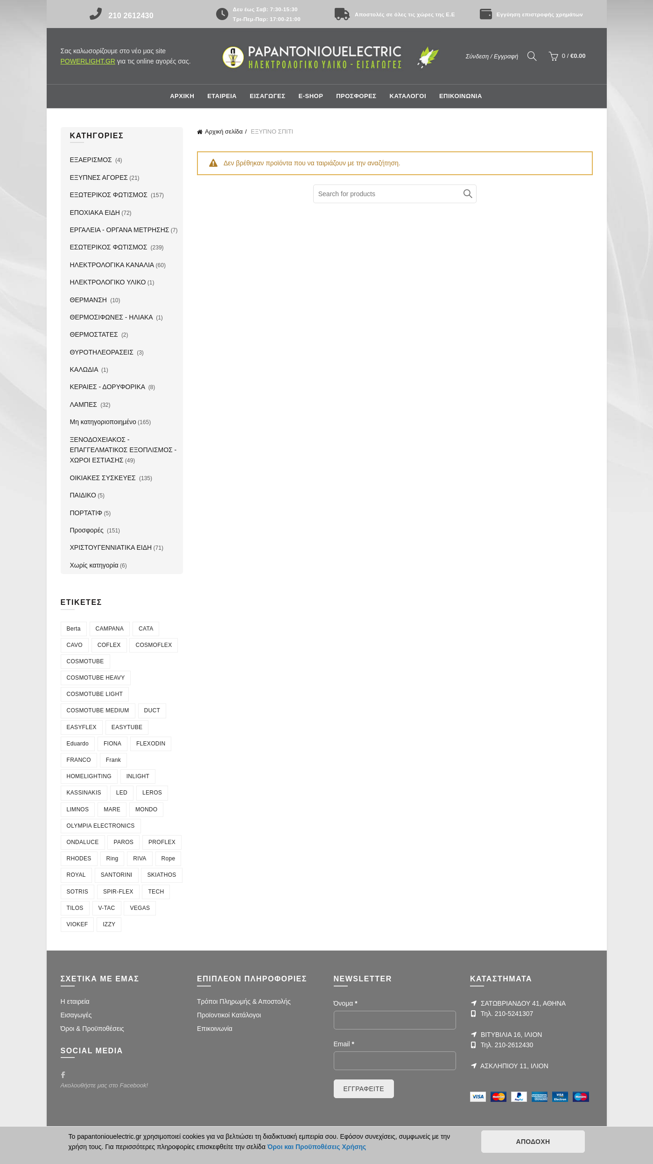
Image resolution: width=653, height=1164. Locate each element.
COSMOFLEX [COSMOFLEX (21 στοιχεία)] (153, 645)
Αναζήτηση (467, 194)
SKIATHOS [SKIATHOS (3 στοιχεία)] (161, 875)
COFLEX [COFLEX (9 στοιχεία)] (109, 645)
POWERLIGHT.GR (88, 61)
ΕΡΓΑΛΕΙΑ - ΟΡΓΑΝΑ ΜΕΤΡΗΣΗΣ (119, 230)
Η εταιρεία (75, 1001)
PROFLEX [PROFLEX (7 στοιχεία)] (162, 842)
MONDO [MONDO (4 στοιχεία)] (146, 809)
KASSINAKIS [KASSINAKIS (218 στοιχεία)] (84, 792)
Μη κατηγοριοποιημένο (103, 422)
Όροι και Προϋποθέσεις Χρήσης (316, 1146)
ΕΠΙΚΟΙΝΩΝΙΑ (460, 95)
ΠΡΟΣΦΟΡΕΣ (356, 95)
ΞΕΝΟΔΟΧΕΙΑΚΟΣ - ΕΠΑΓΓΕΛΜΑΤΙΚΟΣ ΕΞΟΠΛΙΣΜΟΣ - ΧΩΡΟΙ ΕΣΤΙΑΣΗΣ (123, 450)
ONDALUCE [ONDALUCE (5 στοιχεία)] (83, 842)
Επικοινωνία (214, 1028)
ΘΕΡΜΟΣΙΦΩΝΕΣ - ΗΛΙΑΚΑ (112, 317)
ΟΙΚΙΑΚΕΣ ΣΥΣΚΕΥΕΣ (104, 478)
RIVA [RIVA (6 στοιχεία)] (139, 858)
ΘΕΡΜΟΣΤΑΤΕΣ (95, 334)
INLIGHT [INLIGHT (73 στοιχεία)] (137, 776)
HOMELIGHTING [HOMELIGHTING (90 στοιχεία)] (89, 776)
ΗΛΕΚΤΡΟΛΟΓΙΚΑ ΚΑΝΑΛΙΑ (112, 265)
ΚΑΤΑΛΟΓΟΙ (408, 95)
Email (344, 1044)
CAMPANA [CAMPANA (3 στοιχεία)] (110, 628)
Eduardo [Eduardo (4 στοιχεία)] (78, 743)
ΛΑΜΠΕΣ (84, 404)
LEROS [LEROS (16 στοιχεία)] (152, 792)
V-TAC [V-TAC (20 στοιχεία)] (106, 908)
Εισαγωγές (76, 1015)
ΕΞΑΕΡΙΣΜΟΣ (92, 159)
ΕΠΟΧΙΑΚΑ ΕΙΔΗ (95, 212)
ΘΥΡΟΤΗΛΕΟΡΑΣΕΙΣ (102, 352)
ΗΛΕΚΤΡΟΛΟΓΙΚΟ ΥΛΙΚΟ (108, 282)
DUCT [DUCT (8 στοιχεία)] (152, 710)
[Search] (532, 56)
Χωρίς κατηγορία (94, 565)
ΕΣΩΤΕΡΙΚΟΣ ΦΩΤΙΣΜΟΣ (109, 247)
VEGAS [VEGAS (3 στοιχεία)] (140, 908)
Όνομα (346, 1003)
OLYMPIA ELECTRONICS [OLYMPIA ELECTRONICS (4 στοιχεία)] (101, 826)
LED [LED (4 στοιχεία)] (121, 792)
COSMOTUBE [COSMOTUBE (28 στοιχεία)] (85, 661)
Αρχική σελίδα (224, 131)
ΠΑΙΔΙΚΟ (83, 495)
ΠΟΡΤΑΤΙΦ (86, 513)
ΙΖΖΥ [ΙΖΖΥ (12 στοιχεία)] (109, 924)
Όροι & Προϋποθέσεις (92, 1028)
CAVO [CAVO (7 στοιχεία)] (75, 645)
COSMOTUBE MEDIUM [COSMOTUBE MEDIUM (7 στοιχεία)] (98, 710)
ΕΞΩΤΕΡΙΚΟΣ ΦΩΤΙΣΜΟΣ (109, 195)
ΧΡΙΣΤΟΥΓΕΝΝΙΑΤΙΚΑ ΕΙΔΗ (111, 547)
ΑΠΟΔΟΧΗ (533, 1141)
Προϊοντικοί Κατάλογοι (229, 1015)
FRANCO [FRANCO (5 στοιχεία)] (79, 760)
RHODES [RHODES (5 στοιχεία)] (79, 858)
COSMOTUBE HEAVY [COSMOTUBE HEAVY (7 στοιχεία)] (96, 677)
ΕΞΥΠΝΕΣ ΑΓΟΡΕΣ (99, 177)
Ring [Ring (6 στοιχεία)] (112, 858)
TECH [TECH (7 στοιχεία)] (156, 891)
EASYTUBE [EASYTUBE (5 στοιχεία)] (127, 727)
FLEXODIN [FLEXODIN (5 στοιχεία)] (150, 743)
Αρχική (182, 95)
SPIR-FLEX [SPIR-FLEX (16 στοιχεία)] (118, 891)
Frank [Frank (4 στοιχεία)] (113, 760)
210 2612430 (131, 16)
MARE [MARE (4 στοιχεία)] (112, 809)
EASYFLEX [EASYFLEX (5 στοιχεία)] (82, 727)
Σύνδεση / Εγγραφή (492, 56)
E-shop (310, 95)
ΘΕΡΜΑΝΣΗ (89, 300)
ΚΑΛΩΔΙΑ (85, 369)
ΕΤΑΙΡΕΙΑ (222, 95)
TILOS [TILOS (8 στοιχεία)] (75, 908)
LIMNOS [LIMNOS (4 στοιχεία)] (78, 809)
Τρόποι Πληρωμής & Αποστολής (244, 1001)
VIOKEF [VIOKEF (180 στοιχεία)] (77, 924)
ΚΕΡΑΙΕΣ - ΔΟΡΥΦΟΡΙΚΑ (108, 386)
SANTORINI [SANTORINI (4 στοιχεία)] (117, 875)
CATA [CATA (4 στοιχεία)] (146, 628)
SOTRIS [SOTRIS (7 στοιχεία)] (77, 891)
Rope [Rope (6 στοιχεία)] (168, 858)
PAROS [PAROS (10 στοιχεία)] (123, 842)
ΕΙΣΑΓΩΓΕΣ (268, 95)
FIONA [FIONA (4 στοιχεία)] (112, 743)
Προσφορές (87, 530)
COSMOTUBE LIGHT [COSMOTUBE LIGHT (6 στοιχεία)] (95, 694)
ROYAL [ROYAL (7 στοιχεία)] (76, 875)
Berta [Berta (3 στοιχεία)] (74, 628)
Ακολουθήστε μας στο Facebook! (104, 1085)
